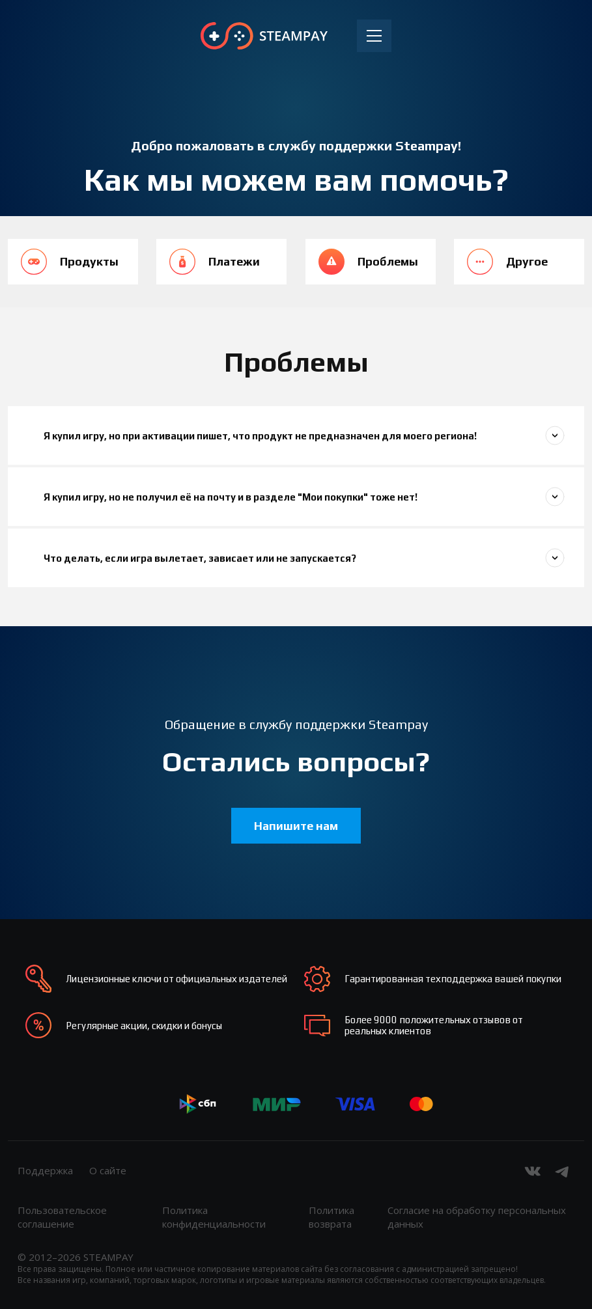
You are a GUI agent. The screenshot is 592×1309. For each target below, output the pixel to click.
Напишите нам (296, 826)
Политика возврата (331, 1217)
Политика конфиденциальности (214, 1217)
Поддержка (45, 1170)
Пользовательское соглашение (62, 1217)
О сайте (107, 1170)
